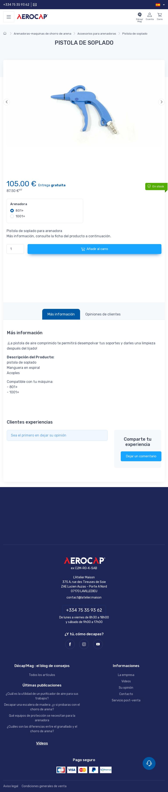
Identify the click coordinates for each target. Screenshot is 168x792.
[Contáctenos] (34, 4)
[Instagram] (84, 644)
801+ (20, 211)
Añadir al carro (94, 249)
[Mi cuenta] (150, 17)
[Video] (84, 103)
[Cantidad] (15, 249)
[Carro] (160, 17)
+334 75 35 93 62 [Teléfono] (84, 610)
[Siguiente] (161, 102)
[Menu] (8, 16)
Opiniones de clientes (103, 314)
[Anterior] (6, 102)
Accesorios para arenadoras (96, 33)
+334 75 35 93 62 (16, 5)
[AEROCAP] (84, 560)
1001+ (20, 216)
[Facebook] (70, 644)
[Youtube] (98, 644)
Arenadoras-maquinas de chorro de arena (42, 33)
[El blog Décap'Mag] (140, 17)
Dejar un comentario (141, 456)
